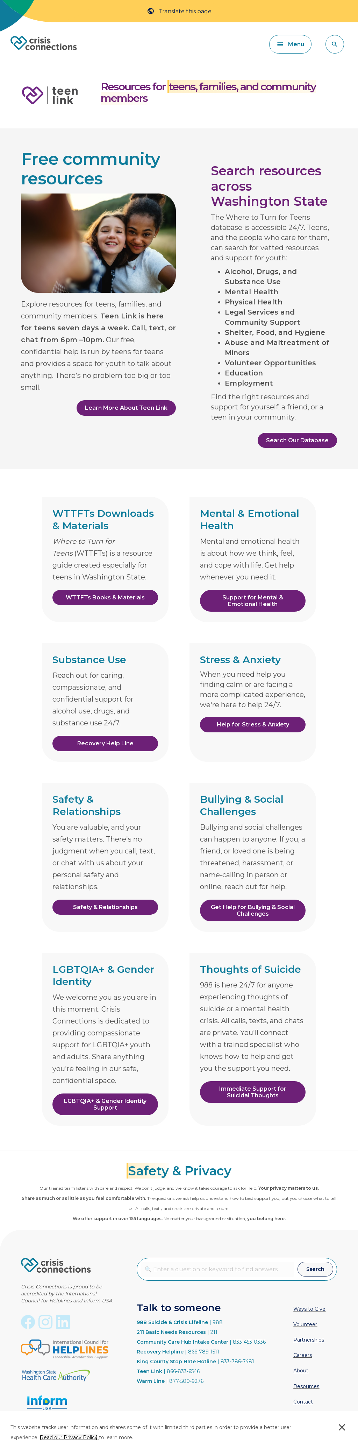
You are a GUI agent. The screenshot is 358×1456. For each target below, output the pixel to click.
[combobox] (217, 1269)
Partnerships (308, 1340)
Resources (306, 1386)
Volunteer (305, 1324)
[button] (334, 44)
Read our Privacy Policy (69, 1437)
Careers (302, 1355)
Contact (303, 1402)
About (300, 1370)
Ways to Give (309, 1309)
